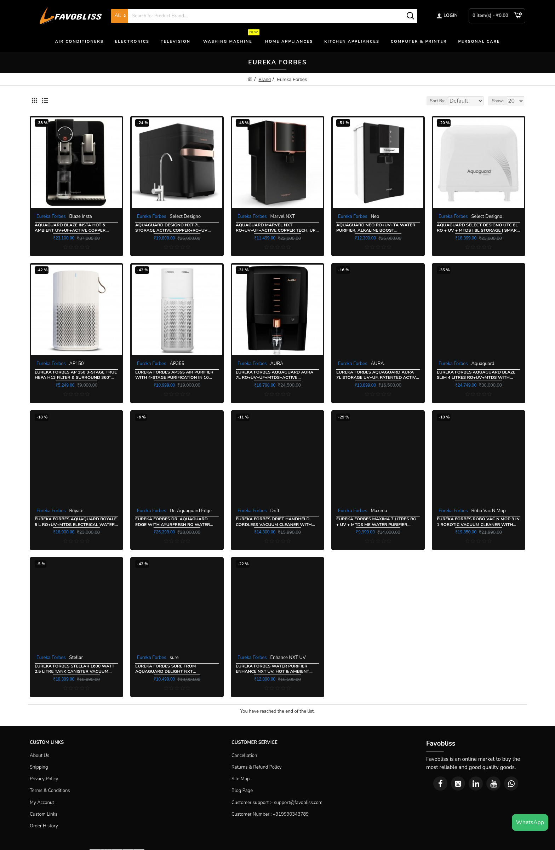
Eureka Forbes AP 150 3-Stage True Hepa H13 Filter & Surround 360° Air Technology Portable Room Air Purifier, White (76, 375)
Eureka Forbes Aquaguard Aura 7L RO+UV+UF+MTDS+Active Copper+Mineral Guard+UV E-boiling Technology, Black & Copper (274, 375)
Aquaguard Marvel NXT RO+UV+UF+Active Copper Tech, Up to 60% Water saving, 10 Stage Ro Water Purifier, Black (275, 227)
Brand (265, 79)
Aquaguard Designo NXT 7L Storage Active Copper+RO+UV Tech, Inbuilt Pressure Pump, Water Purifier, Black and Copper (175, 227)
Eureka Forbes (51, 216)
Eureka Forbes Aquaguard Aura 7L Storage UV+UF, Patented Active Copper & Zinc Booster (377, 375)
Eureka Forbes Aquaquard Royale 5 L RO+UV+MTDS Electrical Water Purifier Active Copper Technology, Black (76, 521)
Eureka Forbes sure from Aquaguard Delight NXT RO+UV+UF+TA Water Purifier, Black (169, 669)
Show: (500, 101)
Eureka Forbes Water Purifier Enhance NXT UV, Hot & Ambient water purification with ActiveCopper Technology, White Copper (275, 669)
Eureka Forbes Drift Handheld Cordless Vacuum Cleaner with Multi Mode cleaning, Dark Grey (274, 521)
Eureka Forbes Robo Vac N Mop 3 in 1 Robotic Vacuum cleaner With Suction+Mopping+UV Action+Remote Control (478, 521)
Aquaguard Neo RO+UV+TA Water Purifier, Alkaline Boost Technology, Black (375, 227)
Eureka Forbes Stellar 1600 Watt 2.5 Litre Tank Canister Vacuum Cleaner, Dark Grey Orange (74, 669)
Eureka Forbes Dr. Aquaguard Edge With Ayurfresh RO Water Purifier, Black (172, 521)
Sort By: (432, 101)
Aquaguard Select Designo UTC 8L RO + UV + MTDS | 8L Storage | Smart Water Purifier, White (478, 227)
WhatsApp (530, 822)
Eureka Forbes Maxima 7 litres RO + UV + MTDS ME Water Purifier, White (376, 521)
